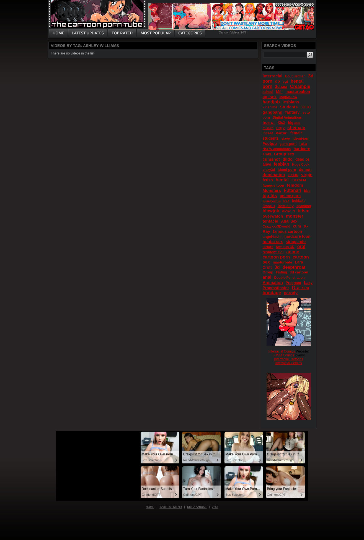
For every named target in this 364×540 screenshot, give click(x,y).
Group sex (284, 154)
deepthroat (294, 267)
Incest (268, 133)
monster (294, 216)
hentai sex (273, 241)
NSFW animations (277, 149)
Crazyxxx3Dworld (276, 226)
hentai (282, 180)
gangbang (273, 112)
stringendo (296, 241)
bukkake (298, 201)
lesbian (281, 164)
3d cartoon (299, 272)
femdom (295, 185)
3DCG (305, 107)
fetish (268, 180)
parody (291, 292)
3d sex (281, 86)
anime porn (290, 196)
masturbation (297, 91)
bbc (307, 191)
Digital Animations (287, 117)
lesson (269, 206)
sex (286, 201)
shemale (296, 127)
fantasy (292, 112)
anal (267, 277)
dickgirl (288, 211)
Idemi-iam (301, 138)
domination (274, 174)
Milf (279, 91)
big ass (294, 123)
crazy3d (269, 170)
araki (267, 154)
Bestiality (286, 206)
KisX (281, 123)
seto (306, 112)
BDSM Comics (283, 355)
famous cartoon (287, 231)
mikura (268, 128)
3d (277, 267)
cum (297, 226)
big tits (270, 195)
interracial (273, 76)
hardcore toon (297, 236)
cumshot (271, 159)
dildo (288, 159)
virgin (307, 174)
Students (289, 107)
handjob (271, 102)
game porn (288, 144)
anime (292, 251)
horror (269, 122)
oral (301, 246)
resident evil (273, 252)
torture (268, 247)
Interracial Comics (282, 351)
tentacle (270, 221)
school (268, 92)
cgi (285, 81)
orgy (280, 128)
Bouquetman (295, 76)
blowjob (271, 210)
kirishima (270, 107)
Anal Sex (289, 221)
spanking (303, 206)
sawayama (272, 201)
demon (305, 169)
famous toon (273, 185)
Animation (273, 282)
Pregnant (293, 283)
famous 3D (285, 247)
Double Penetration (289, 278)
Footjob (270, 143)
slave (286, 138)
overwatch (273, 216)
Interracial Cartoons (288, 359)
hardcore (302, 149)
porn (266, 117)
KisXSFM (298, 180)
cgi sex (270, 96)
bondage (272, 292)
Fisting (281, 272)
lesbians (291, 102)
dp (277, 81)
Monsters (272, 190)
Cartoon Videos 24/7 (232, 32)
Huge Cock (300, 164)
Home (150, 506)
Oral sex (300, 287)
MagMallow (288, 97)
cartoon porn (276, 257)
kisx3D (293, 175)
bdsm (303, 210)
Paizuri (282, 133)
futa (303, 143)
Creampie (300, 86)
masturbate (282, 262)
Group (268, 272)
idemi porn (287, 170)
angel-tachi (272, 236)
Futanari (292, 190)
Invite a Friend (170, 506)
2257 (215, 506)
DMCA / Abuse (197, 506)
